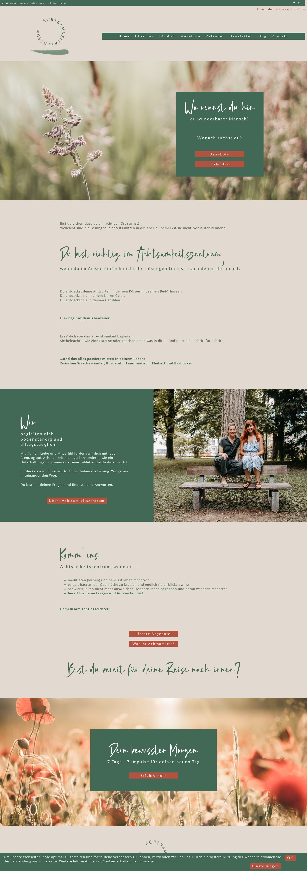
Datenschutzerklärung (174, 861)
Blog (262, 36)
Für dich (167, 36)
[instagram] (299, 3)
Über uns (144, 36)
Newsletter (240, 36)
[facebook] (294, 3)
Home (124, 36)
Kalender (215, 36)
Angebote (191, 36)
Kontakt (280, 36)
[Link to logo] (51, 36)
